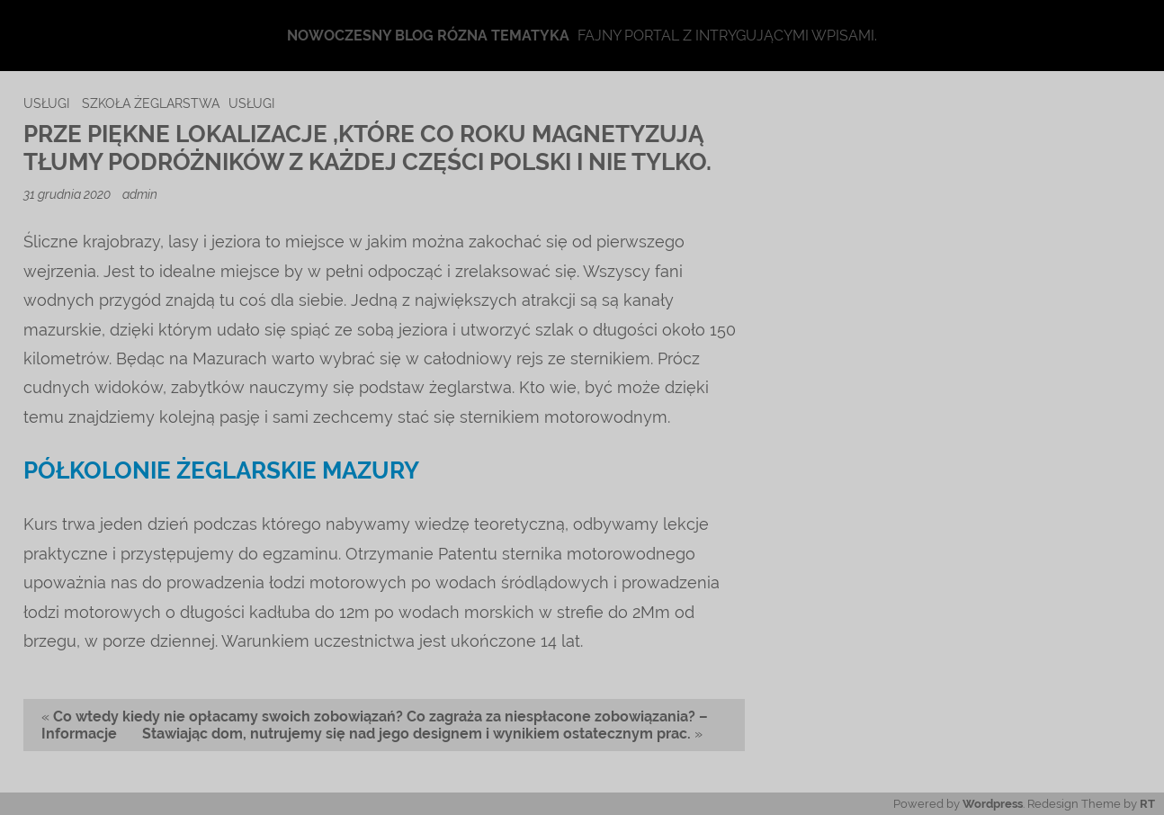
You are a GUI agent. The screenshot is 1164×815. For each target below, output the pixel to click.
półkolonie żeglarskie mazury (221, 470)
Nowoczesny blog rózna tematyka (428, 35)
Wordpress (993, 804)
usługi (46, 103)
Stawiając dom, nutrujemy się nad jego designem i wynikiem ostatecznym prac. (416, 733)
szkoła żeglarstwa (150, 103)
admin (139, 194)
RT (1147, 804)
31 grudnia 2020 (68, 194)
